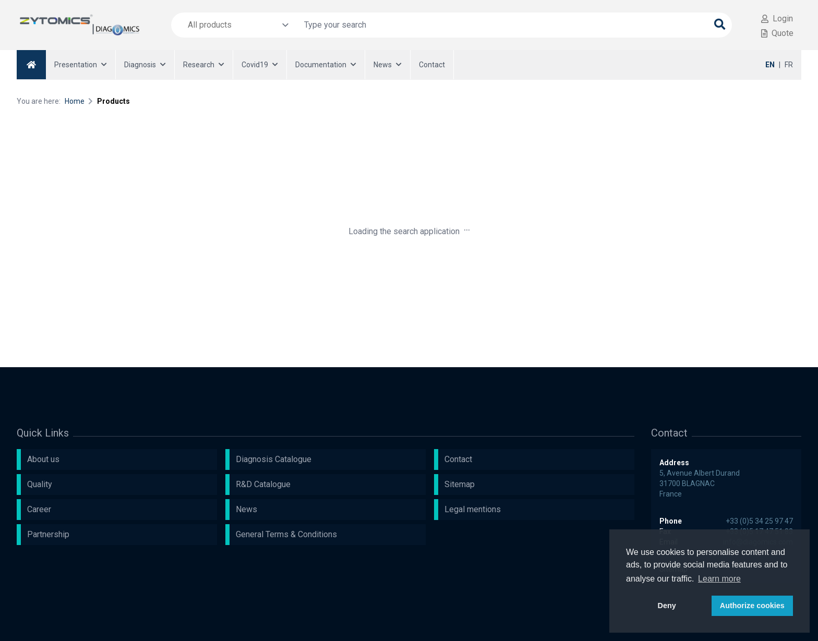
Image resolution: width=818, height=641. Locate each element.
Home (75, 101)
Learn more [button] (719, 578)
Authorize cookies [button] (752, 605)
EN (770, 65)
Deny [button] (667, 605)
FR (789, 65)
